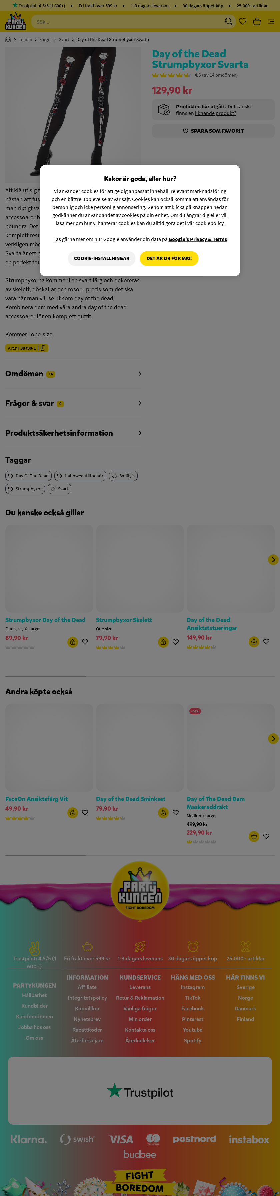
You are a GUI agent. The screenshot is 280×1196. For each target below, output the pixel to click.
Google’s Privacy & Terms (198, 239)
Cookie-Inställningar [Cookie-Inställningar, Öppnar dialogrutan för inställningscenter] (101, 258)
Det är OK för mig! (169, 258)
